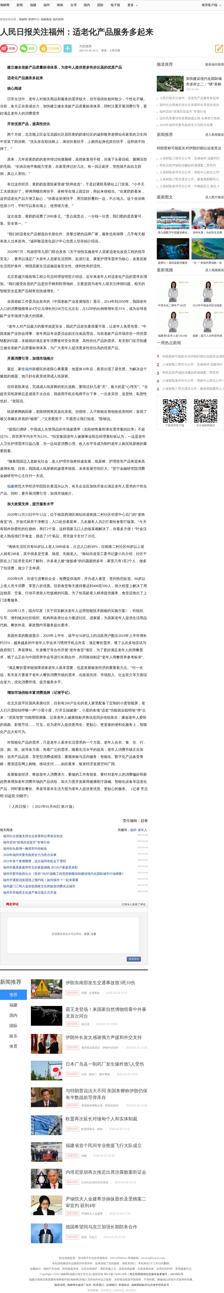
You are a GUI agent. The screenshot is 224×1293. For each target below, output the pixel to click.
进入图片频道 (214, 197)
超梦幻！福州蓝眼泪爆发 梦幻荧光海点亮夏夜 (172, 263)
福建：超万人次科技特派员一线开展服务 (207, 336)
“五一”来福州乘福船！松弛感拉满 (207, 263)
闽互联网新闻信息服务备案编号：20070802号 (156, 1274)
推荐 (13, 995)
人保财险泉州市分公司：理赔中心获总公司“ (189, 172)
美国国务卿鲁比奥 (92, 1105)
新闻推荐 (11, 982)
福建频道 (46, 19)
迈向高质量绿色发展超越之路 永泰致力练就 (189, 118)
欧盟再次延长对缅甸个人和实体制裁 (101, 1118)
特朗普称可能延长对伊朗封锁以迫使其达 (189, 148)
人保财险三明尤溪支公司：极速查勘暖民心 (189, 179)
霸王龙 (85, 1024)
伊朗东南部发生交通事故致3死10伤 (100, 982)
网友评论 (12, 904)
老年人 (142, 830)
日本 (84, 1074)
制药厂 (93, 1074)
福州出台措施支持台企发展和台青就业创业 (33, 836)
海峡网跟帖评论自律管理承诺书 (150, 1284)
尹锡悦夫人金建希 (92, 1213)
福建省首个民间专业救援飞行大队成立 (104, 1145)
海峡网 (4, 5)
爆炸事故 (104, 1074)
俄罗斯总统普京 (90, 1047)
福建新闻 (72, 1155)
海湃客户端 (211, 5)
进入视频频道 (214, 270)
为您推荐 (85, 46)
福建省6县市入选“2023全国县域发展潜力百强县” (172, 336)
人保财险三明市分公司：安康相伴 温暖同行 (189, 158)
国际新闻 (72, 992)
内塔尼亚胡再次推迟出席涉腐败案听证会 (106, 1172)
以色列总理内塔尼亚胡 (94, 1182)
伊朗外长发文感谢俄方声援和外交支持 (104, 1037)
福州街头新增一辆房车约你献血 (25, 848)
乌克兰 (93, 1237)
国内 (87, 5)
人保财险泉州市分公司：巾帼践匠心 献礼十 (189, 186)
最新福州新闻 (214, 64)
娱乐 (13, 1036)
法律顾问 (111, 1284)
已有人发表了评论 (134, 904)
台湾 (73, 5)
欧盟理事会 (88, 1129)
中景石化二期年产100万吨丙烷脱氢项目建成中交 (172, 306)
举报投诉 (123, 1284)
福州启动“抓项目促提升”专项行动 (26, 842)
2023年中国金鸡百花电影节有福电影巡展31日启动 (207, 306)
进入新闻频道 (214, 134)
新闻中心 (33, 19)
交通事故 (94, 993)
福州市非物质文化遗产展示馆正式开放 (29, 892)
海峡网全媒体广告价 (79, 1284)
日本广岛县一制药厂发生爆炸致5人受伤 (105, 1064)
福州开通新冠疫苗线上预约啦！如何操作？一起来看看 (40, 880)
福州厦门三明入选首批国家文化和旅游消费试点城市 (39, 886)
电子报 (115, 5)
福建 (33, 5)
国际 (100, 5)
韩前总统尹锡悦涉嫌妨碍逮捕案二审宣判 (187, 165)
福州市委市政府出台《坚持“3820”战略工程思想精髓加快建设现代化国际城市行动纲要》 (64, 873)
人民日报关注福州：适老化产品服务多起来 (189, 98)
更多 (132, 5)
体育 (13, 1046)
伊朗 (84, 993)
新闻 (20, 5)
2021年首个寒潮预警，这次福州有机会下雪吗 (34, 861)
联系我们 (98, 1284)
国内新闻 (72, 1023)
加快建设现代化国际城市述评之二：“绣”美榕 (204, 81)
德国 (84, 1237)
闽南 (60, 5)
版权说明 (59, 1284)
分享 (68, 48)
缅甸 (99, 1129)
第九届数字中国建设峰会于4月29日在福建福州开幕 (172, 233)
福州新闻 (58, 19)
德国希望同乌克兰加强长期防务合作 (101, 1226)
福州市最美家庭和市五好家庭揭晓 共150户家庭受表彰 (40, 867)
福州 (46, 5)
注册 (93, 934)
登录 (86, 934)
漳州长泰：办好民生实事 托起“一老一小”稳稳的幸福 (207, 233)
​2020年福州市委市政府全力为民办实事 (29, 855)
